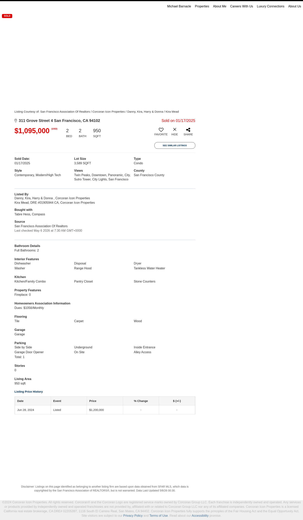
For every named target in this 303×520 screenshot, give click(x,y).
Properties (202, 6)
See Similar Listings (175, 145)
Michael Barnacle (179, 6)
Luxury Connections (270, 6)
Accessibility (200, 515)
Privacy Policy (133, 515)
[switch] (161, 133)
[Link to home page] (5, 6)
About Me (219, 6)
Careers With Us (241, 6)
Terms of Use (158, 515)
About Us (294, 6)
